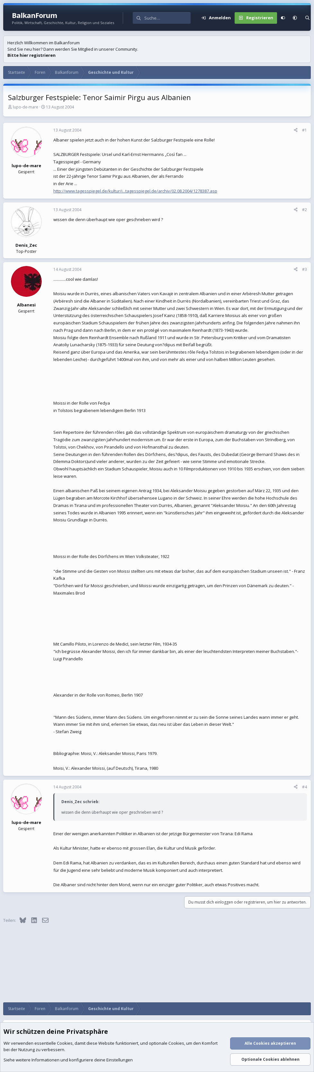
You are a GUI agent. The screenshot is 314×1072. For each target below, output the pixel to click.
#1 (304, 130)
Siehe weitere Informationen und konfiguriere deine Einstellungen (68, 1060)
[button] (295, 18)
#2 (304, 209)
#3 (304, 269)
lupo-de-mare (25, 107)
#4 (304, 787)
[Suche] (167, 18)
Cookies (65, 1043)
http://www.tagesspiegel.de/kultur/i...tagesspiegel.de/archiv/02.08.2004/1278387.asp (135, 191)
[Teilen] (296, 130)
